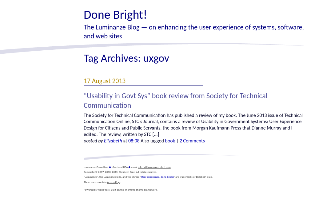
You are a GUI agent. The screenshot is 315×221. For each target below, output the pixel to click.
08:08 (134, 141)
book (170, 141)
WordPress (104, 189)
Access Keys (113, 182)
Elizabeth (113, 141)
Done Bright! (115, 14)
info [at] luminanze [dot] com (154, 167)
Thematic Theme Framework (141, 189)
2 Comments (192, 141)
